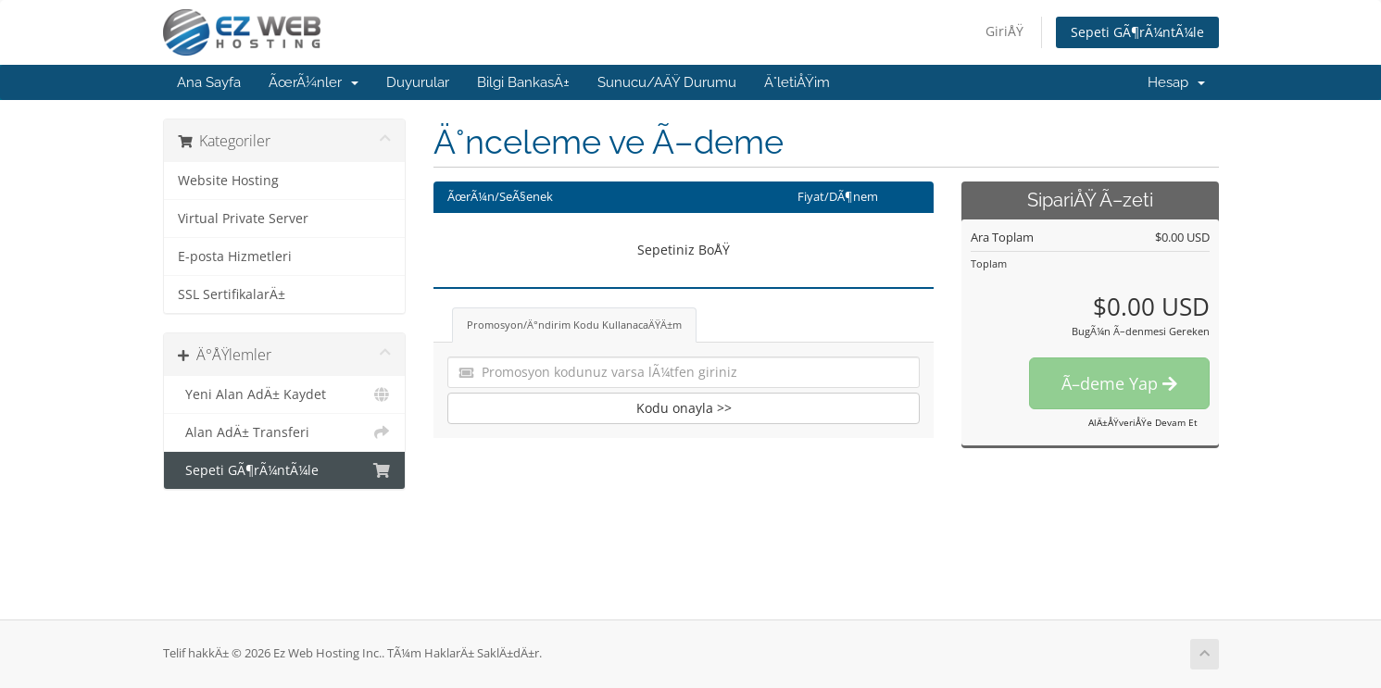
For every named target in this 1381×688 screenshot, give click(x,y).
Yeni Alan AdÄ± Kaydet (285, 394)
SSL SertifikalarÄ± (231, 294)
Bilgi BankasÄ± (523, 82)
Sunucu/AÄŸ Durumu (666, 82)
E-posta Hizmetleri (235, 256)
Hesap (1176, 82)
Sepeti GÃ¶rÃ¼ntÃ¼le (1137, 32)
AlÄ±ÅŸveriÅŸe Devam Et (1143, 422)
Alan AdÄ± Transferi (285, 432)
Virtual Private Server (243, 218)
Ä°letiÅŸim (797, 82)
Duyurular (417, 82)
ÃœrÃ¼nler (313, 82)
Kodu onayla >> (684, 408)
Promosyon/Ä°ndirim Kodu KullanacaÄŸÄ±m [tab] (574, 324)
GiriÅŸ (1004, 31)
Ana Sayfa (209, 82)
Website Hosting (228, 180)
